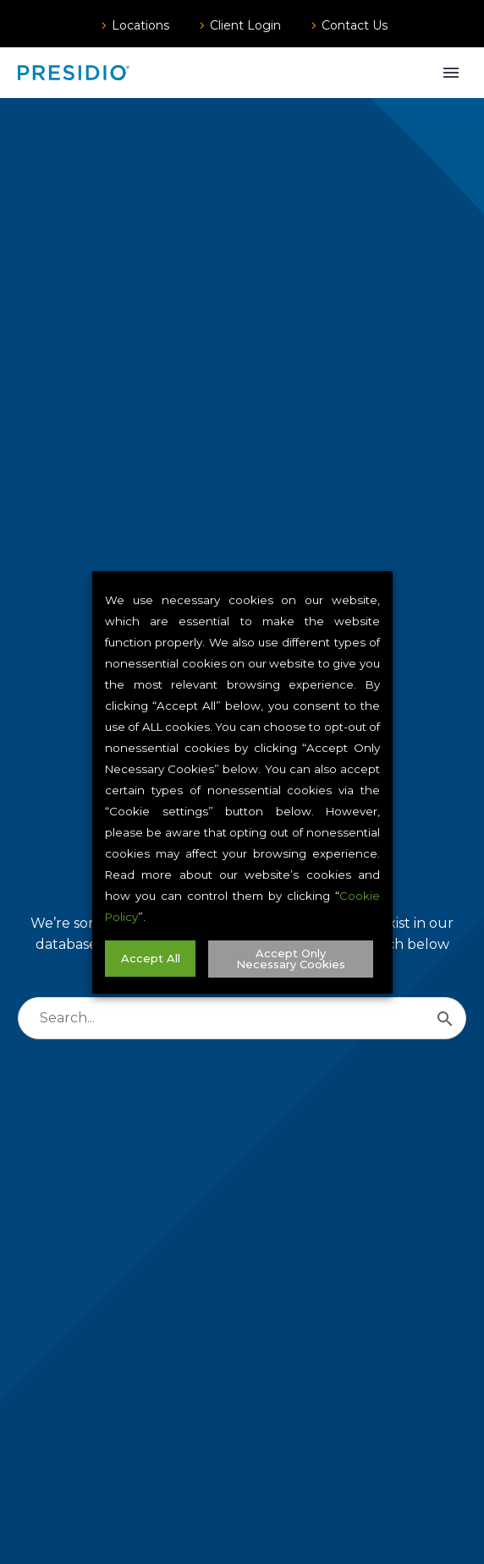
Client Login (245, 25)
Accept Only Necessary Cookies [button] (290, 958)
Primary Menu (451, 73)
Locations (140, 25)
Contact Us (355, 25)
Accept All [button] (149, 958)
